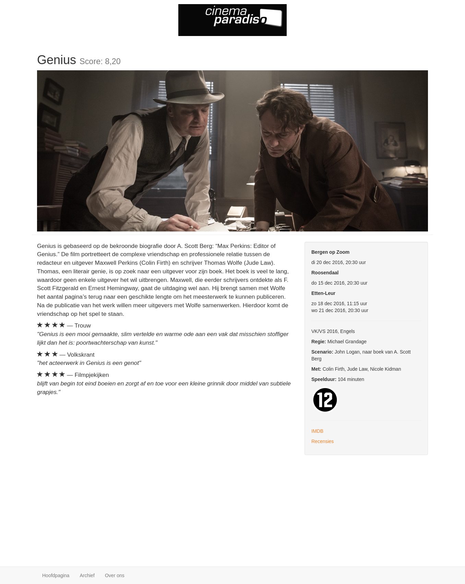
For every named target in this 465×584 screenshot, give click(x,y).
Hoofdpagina (55, 575)
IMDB (317, 431)
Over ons (114, 575)
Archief (87, 575)
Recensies (322, 441)
